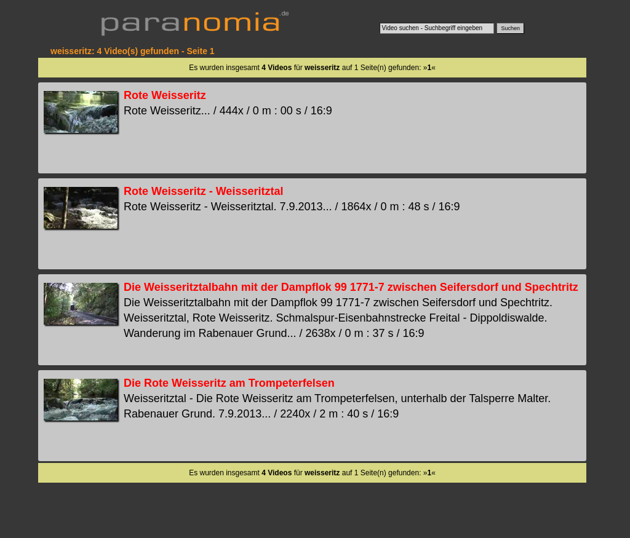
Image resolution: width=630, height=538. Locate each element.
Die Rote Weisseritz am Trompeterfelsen (229, 383)
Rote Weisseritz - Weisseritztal (203, 191)
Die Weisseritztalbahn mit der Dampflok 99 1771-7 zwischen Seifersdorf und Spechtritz (351, 287)
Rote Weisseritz (165, 95)
